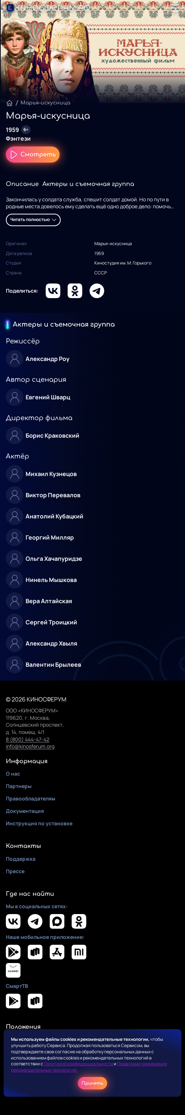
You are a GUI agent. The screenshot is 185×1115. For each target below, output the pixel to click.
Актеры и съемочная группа (88, 184)
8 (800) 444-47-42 (27, 739)
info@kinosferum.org (30, 746)
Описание (22, 184)
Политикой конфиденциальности (79, 1064)
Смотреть (33, 154)
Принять (92, 1083)
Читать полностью (33, 219)
